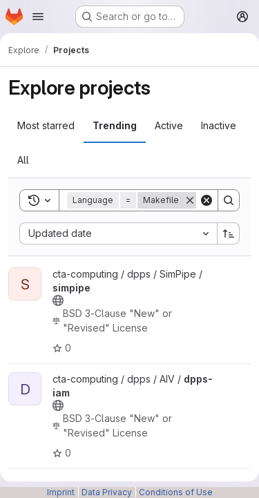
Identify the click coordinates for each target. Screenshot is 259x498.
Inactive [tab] (218, 125)
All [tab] (23, 160)
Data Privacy (106, 492)
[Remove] (190, 200)
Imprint (61, 492)
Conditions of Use (176, 492)
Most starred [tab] (46, 125)
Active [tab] (169, 125)
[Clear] (206, 200)
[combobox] (118, 233)
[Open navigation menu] (38, 17)
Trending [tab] (115, 125)
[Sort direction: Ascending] (229, 233)
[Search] (229, 200)
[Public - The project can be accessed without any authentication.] (58, 300)
